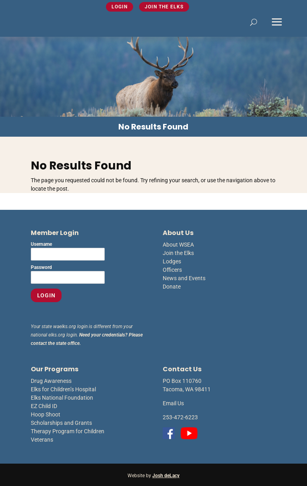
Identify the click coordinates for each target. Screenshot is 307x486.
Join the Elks (164, 7)
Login (120, 7)
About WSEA (178, 244)
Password (41, 267)
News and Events (184, 278)
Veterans (42, 439)
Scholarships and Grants (61, 423)
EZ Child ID (44, 406)
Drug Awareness (51, 381)
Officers (172, 270)
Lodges (172, 261)
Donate (172, 286)
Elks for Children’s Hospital (63, 389)
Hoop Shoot (45, 414)
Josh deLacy (165, 475)
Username (41, 244)
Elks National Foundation (62, 397)
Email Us (173, 403)
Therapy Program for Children (67, 431)
